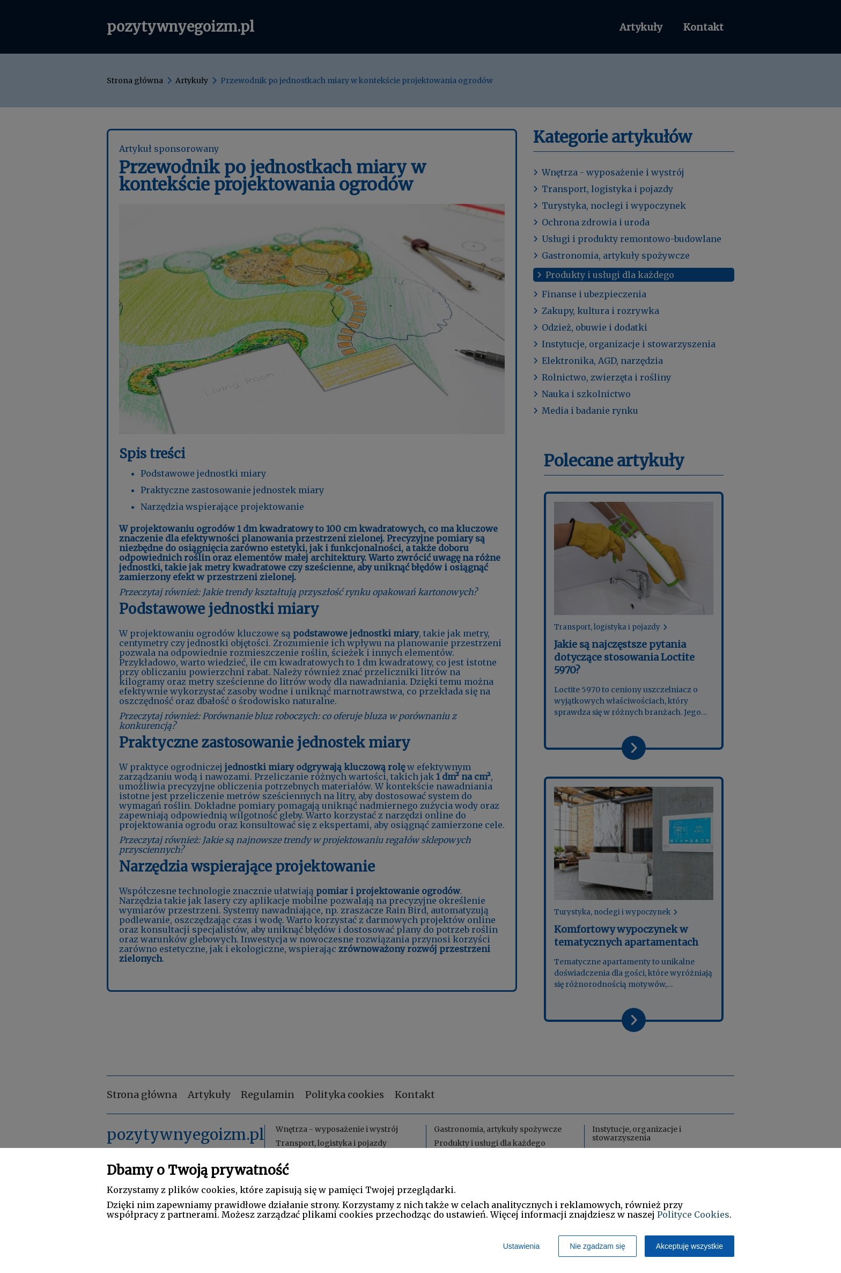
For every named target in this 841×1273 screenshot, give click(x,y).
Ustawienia (521, 1246)
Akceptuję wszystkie (689, 1246)
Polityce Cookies (693, 1214)
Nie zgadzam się (597, 1246)
